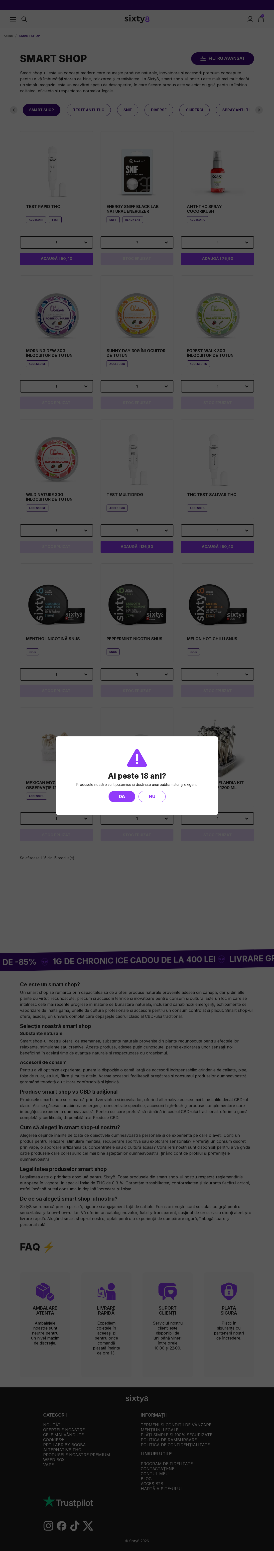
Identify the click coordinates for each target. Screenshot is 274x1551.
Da (122, 796)
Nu (152, 796)
